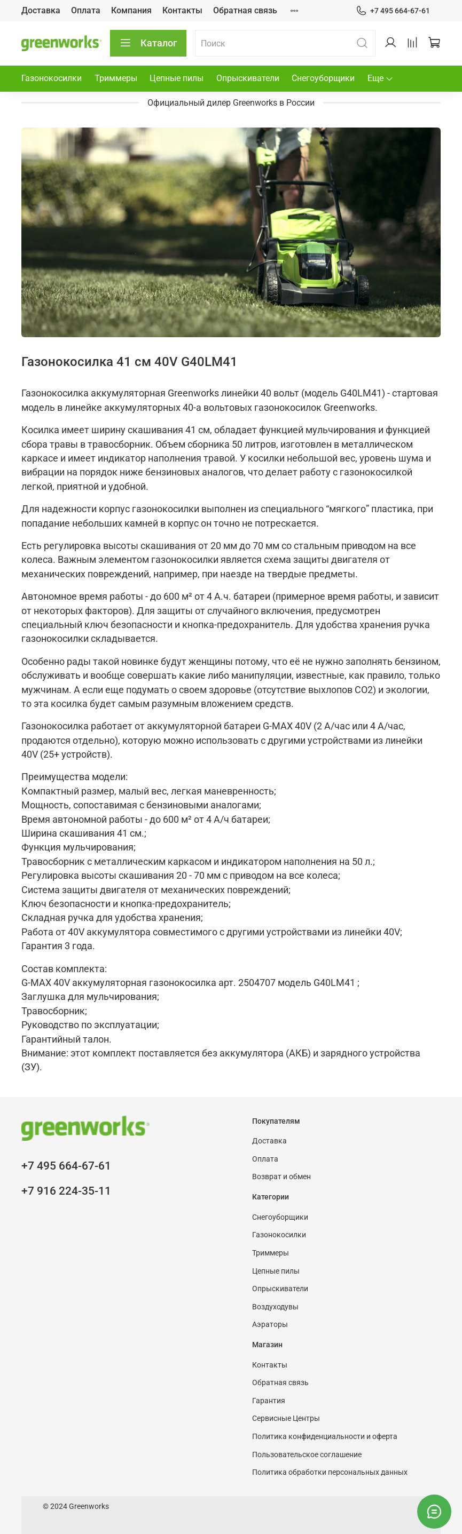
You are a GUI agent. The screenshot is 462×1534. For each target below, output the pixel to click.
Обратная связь (245, 10)
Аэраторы (270, 1324)
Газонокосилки (51, 78)
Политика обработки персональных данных (330, 1472)
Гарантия (268, 1400)
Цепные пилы (176, 78)
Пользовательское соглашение (307, 1454)
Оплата (85, 10)
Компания (131, 10)
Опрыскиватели (247, 78)
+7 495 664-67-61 (393, 11)
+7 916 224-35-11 (66, 1191)
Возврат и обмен (281, 1176)
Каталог (148, 43)
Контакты (182, 10)
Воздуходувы (275, 1307)
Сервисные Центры (286, 1418)
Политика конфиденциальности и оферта (324, 1436)
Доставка (40, 10)
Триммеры (116, 78)
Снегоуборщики (323, 78)
